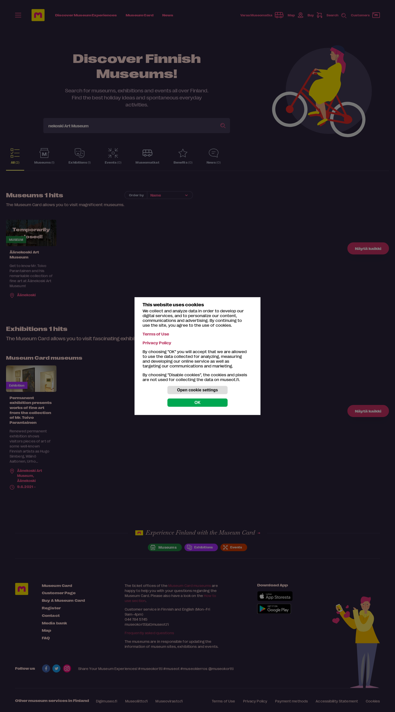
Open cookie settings (197, 390)
